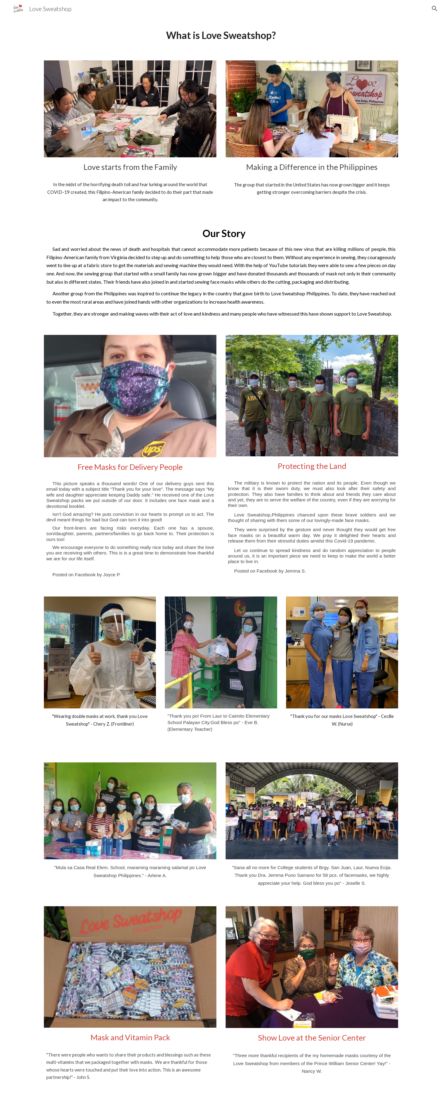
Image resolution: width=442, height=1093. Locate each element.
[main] (221, 35)
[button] (434, 8)
